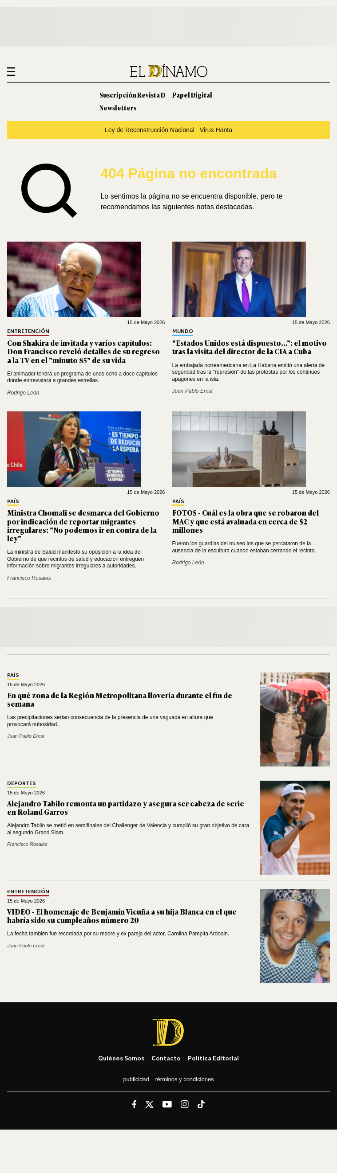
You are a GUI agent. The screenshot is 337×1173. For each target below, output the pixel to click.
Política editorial (213, 1058)
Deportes (21, 783)
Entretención (28, 331)
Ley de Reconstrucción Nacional (149, 129)
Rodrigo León (23, 393)
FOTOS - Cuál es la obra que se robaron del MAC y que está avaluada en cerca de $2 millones (245, 521)
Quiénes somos (121, 1058)
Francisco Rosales (29, 578)
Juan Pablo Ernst (192, 391)
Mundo (182, 331)
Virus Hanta (216, 129)
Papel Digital (192, 94)
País (13, 501)
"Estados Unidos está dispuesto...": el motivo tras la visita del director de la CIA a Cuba (249, 346)
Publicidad (136, 1079)
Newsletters (117, 107)
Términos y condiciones (184, 1079)
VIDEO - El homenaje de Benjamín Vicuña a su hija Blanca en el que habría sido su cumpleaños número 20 (122, 915)
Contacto (166, 1058)
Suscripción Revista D (132, 94)
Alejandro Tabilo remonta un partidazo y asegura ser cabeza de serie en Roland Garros (125, 807)
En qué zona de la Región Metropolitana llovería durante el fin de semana (119, 699)
